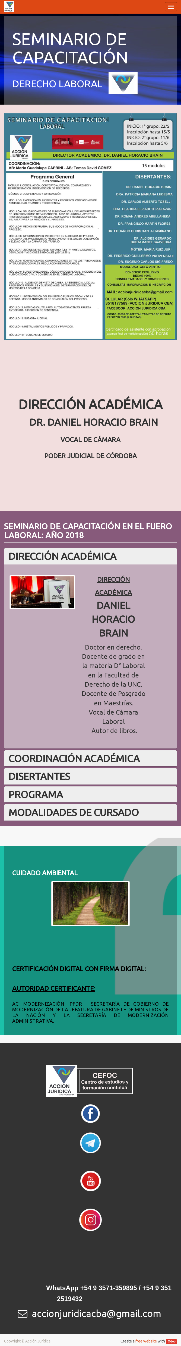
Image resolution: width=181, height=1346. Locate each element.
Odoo (171, 1341)
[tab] (90, 556)
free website (146, 1341)
